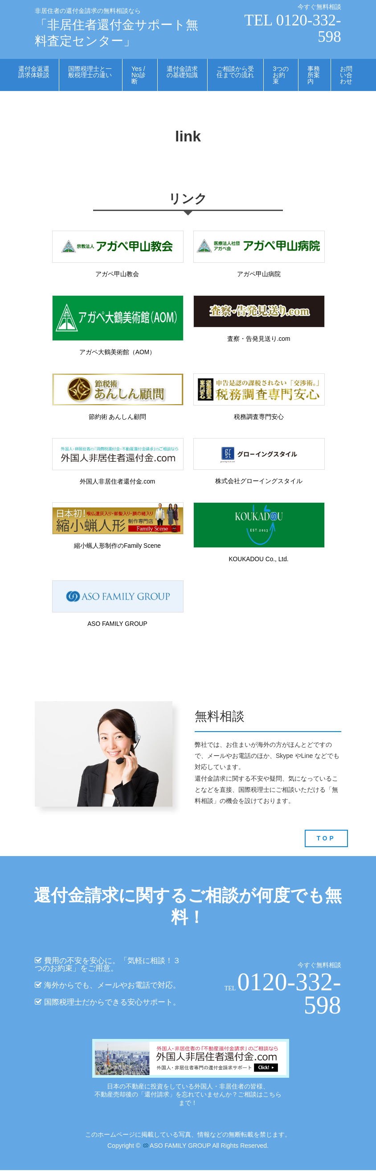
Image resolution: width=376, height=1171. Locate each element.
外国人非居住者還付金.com (117, 482)
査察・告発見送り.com (258, 339)
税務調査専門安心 (259, 417)
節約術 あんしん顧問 (117, 417)
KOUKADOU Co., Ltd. (258, 560)
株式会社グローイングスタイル (258, 482)
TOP (326, 839)
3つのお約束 (281, 75)
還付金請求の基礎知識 (182, 72)
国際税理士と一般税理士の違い (90, 72)
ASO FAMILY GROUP (117, 624)
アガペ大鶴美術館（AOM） (117, 352)
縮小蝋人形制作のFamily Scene (117, 546)
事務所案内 (313, 75)
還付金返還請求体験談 (33, 72)
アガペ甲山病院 (259, 274)
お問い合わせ (346, 75)
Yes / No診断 (138, 75)
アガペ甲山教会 (117, 274)
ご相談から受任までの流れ (235, 72)
